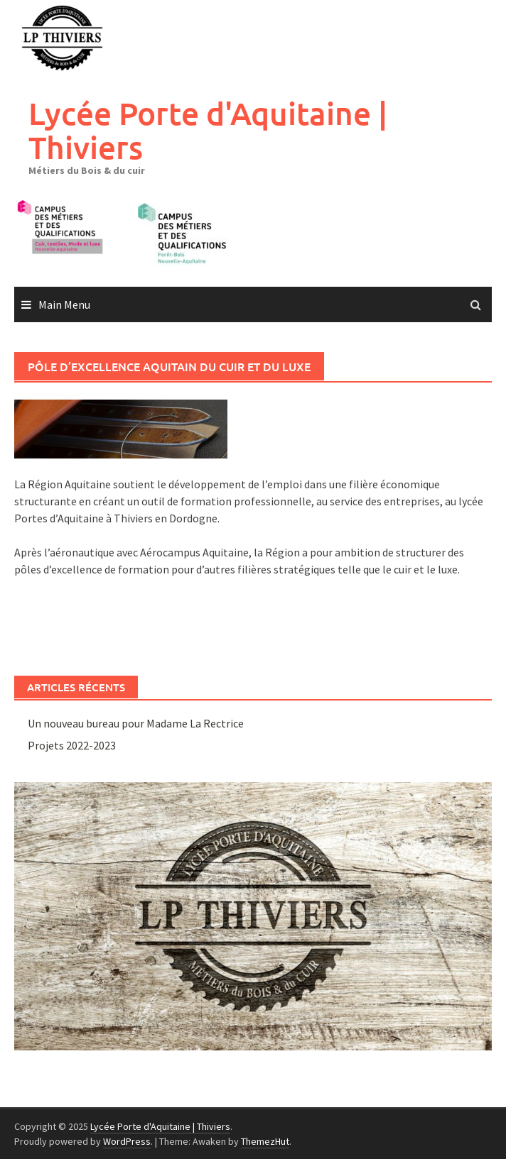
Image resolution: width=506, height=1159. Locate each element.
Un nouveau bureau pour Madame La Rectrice (136, 723)
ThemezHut (265, 1141)
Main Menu (64, 304)
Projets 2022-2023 (72, 745)
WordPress (127, 1141)
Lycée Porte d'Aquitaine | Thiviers (207, 130)
